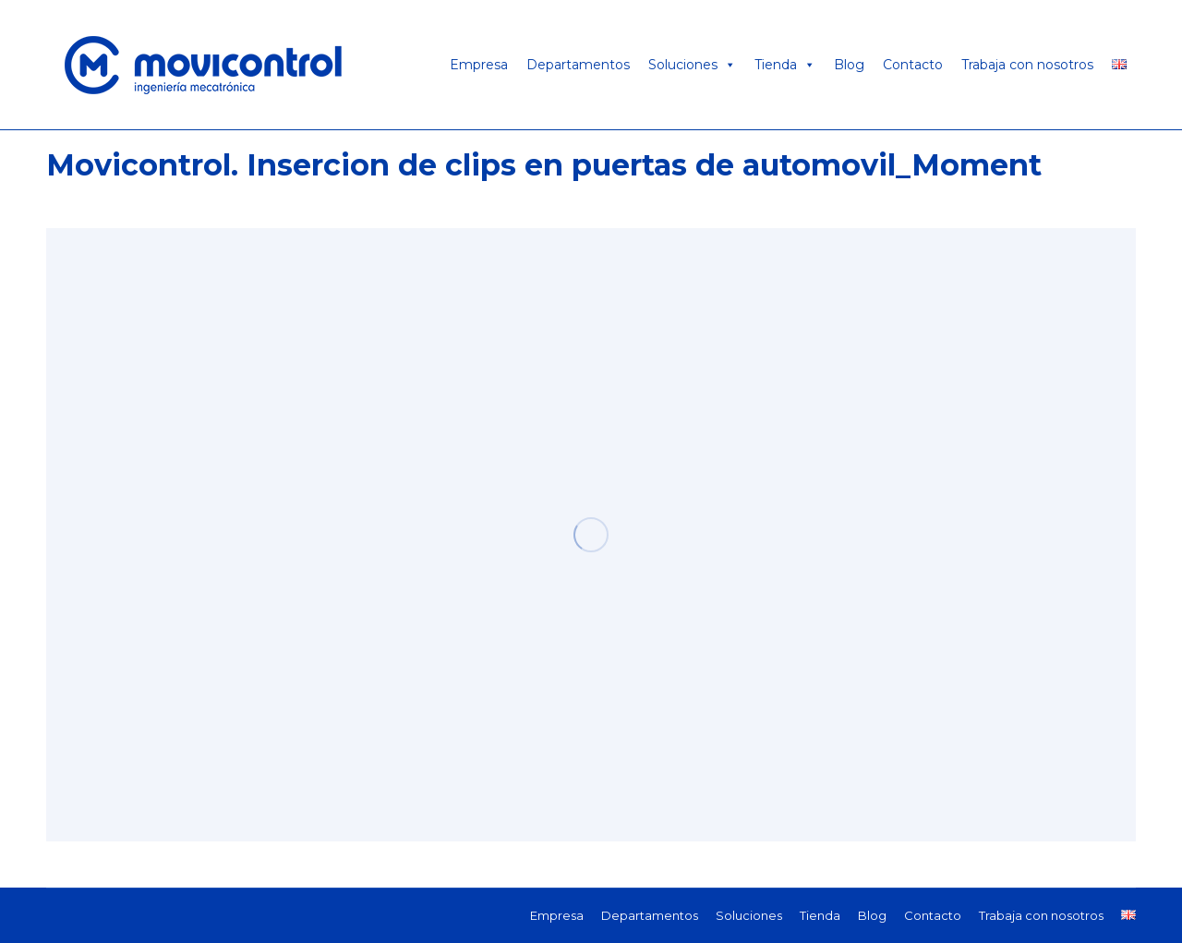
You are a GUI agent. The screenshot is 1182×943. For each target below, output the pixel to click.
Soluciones (692, 64)
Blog (849, 64)
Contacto (913, 64)
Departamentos (578, 64)
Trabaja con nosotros (1027, 64)
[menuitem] (557, 915)
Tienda (784, 64)
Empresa (479, 64)
